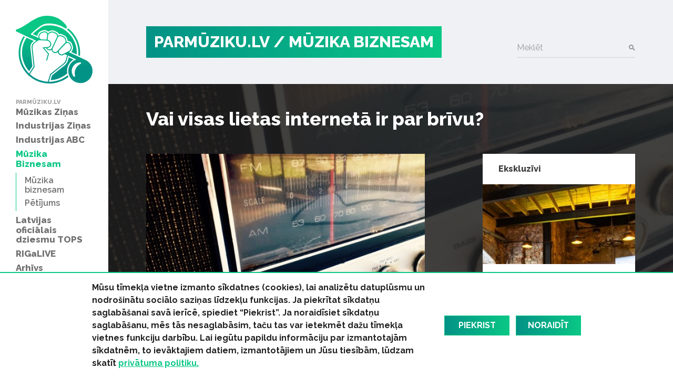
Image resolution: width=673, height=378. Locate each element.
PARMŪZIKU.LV (212, 42)
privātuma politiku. (158, 363)
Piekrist (477, 325)
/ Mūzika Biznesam (353, 42)
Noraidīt (548, 325)
